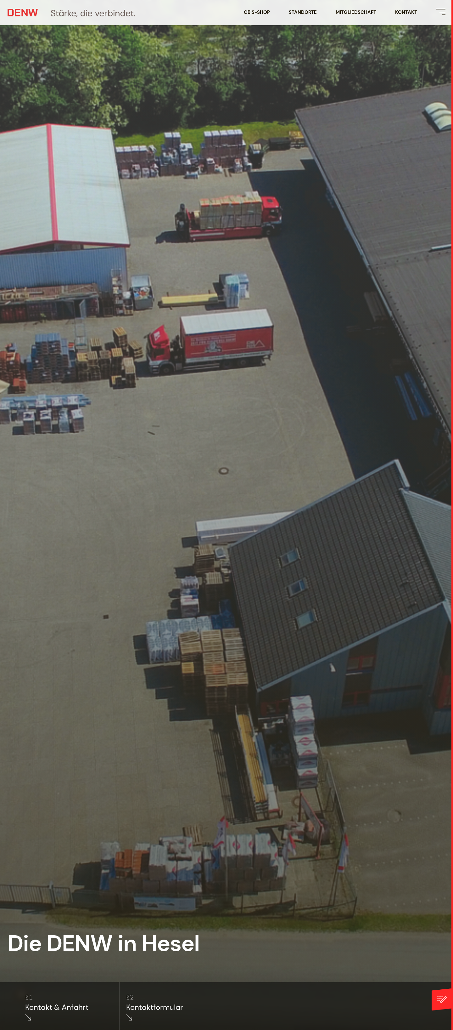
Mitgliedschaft (356, 12)
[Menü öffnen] (440, 12)
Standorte (303, 12)
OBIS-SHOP (257, 12)
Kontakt (406, 12)
